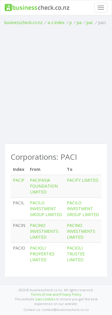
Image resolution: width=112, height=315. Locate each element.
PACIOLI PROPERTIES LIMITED (42, 253)
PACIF (18, 180)
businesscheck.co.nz (23, 22)
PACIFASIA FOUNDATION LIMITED (44, 186)
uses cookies (45, 299)
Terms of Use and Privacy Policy (56, 294)
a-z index (56, 22)
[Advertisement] (56, 84)
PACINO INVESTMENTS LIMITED (44, 231)
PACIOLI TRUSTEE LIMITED (76, 253)
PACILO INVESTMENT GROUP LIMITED (46, 208)
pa (79, 22)
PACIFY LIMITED (83, 180)
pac (89, 22)
